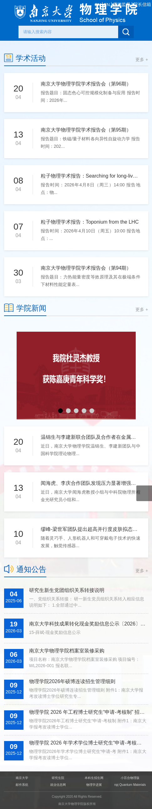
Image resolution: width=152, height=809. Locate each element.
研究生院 (58, 778)
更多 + (141, 59)
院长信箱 (142, 4)
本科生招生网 (94, 778)
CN (97, 4)
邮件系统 (22, 784)
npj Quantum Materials (130, 784)
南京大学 (22, 778)
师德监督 (121, 4)
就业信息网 (58, 784)
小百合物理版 (130, 778)
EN (107, 4)
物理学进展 (94, 784)
